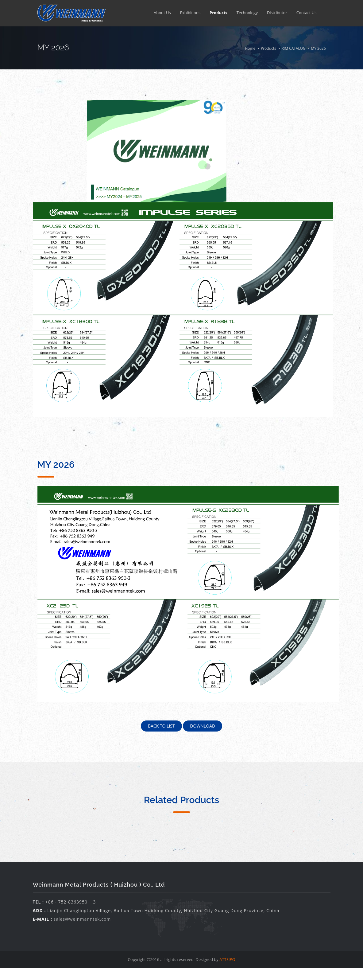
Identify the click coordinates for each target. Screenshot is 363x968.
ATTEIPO (227, 959)
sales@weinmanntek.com (82, 919)
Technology (247, 12)
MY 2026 (318, 48)
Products (218, 12)
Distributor (277, 12)
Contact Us (306, 12)
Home (250, 48)
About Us (162, 12)
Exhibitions (190, 12)
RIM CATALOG (293, 48)
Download (202, 726)
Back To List (161, 726)
